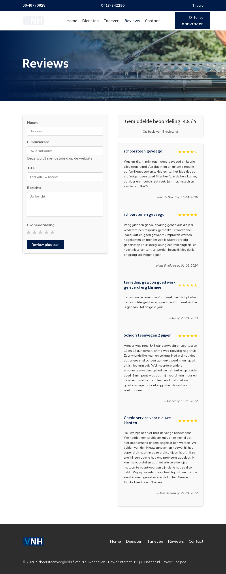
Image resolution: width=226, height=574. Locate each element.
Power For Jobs (174, 562)
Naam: (32, 122)
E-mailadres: (38, 142)
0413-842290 (113, 5)
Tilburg (197, 5)
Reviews (132, 20)
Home (71, 20)
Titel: (31, 168)
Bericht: (34, 187)
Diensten (90, 20)
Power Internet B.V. (123, 562)
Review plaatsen (46, 244)
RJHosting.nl (150, 562)
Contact (152, 20)
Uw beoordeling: (41, 225)
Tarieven (111, 20)
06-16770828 (34, 5)
